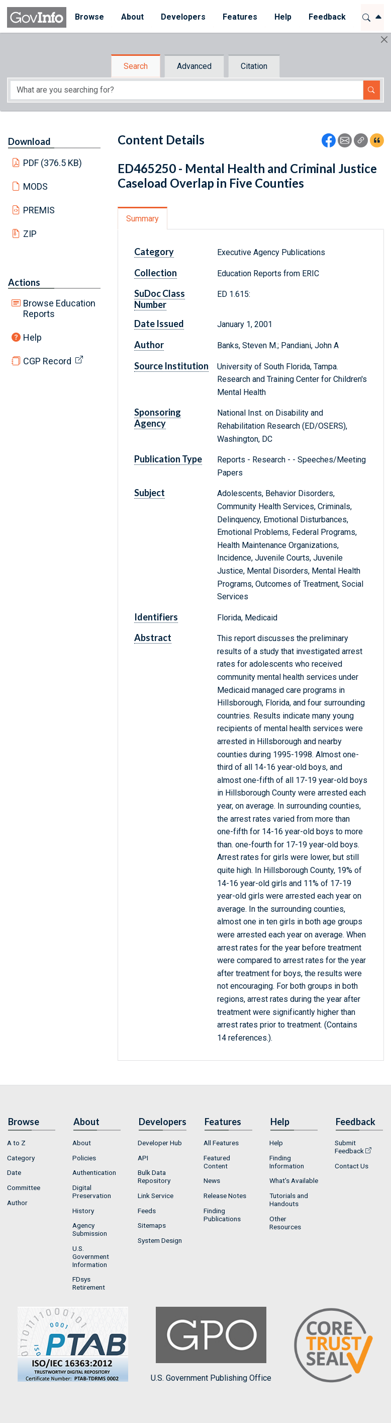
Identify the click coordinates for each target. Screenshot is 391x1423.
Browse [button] (89, 17)
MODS (35, 186)
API (143, 1158)
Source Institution (171, 365)
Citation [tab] (254, 66)
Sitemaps (152, 1225)
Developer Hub (160, 1143)
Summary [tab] (142, 218)
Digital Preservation (91, 1191)
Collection (155, 272)
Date (14, 1172)
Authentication (94, 1172)
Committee (23, 1187)
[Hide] (384, 39)
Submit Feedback (349, 1147)
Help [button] (282, 17)
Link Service (155, 1196)
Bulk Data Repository (154, 1176)
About (81, 1143)
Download (29, 141)
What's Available (293, 1180)
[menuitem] (89, 17)
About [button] (132, 17)
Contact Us (351, 1166)
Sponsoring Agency (157, 418)
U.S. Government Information (90, 1256)
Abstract (152, 637)
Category (154, 251)
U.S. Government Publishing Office (211, 1345)
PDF (52, 162)
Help (32, 337)
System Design (160, 1240)
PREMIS (39, 210)
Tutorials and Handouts (288, 1200)
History (83, 1211)
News (212, 1180)
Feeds (147, 1211)
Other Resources (285, 1223)
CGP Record (47, 361)
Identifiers (156, 616)
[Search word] (186, 90)
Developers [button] (183, 17)
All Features (221, 1143)
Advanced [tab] (194, 66)
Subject (149, 492)
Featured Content (217, 1162)
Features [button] (240, 17)
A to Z (16, 1143)
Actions (24, 282)
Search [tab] (136, 66)
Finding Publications (222, 1215)
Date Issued (159, 323)
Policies (84, 1158)
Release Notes (225, 1196)
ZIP (30, 233)
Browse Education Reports (59, 308)
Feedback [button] (327, 17)
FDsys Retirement (88, 1283)
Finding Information (286, 1162)
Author (149, 344)
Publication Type (168, 458)
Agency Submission (89, 1229)
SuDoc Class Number (159, 299)
